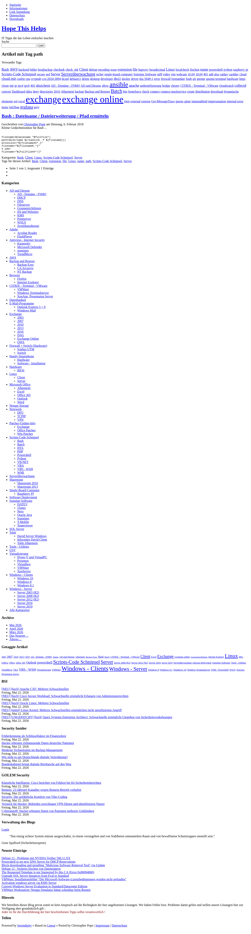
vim (173, 74)
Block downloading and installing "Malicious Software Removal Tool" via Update (53, 868)
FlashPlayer (24, 240)
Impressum (102, 929)
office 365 (20, 666)
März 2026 (16, 635)
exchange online (92, 99)
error (157, 78)
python (228, 69)
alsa (216, 74)
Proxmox (23, 564)
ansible (119, 84)
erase (113, 69)
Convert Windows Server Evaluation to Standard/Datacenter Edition (44, 890)
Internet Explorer (28, 285)
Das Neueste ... (18, 639)
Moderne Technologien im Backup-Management (32, 753)
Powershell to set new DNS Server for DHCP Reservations (38, 865)
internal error (235, 101)
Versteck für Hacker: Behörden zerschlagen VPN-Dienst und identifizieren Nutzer (53, 807)
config (21, 78)
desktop (95, 78)
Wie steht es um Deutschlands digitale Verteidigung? (35, 760)
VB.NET (22, 465)
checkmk (59, 69)
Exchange (15, 317)
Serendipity (24, 929)
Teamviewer (25, 529)
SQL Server (16, 532)
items (5, 107)
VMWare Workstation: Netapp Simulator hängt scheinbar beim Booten (46, 893)
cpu (27, 78)
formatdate (178, 78)
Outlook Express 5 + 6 (31, 310)
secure (41, 74)
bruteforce (134, 91)
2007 (20, 324)
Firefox (21, 282)
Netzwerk (15, 412)
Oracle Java (24, 518)
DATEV (22, 507)
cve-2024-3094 (51, 78)
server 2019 (167, 666)
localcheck (182, 69)
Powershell (24, 458)
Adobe (13, 233)
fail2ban (14, 107)
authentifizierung (150, 85)
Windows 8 (24, 585)
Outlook (22, 402)
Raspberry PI (25, 497)
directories (46, 91)
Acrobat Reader (27, 236)
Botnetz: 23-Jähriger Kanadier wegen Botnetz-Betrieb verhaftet (41, 793)
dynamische (231, 91)
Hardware (23, 363)
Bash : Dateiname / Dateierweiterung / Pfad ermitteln (55, 115)
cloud (242, 74)
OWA (20, 345)
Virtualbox (24, 567)
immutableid (199, 101)
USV (12, 553)
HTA (20, 451)
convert (6, 91)
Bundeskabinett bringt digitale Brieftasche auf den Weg (36, 767)
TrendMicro (24, 257)
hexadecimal (157, 69)
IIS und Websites (28, 215)
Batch (116, 91)
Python (21, 462)
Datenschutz (17, 15)
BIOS (20, 374)
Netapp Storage (19, 409)
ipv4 (20, 85)
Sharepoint (16, 483)
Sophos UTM (25, 352)
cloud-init (9, 79)
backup (79, 91)
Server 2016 (25, 606)
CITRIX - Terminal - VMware (199, 85)
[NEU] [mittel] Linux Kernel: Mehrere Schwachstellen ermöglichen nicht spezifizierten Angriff (62, 713)
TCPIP (21, 419)
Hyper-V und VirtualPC (32, 560)
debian (93, 69)
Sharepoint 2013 (27, 490)
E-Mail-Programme (21, 307)
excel (21, 101)
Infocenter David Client (32, 543)
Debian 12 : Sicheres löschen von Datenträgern (31, 872)
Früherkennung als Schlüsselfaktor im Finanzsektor (34, 739)
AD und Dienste (91, 85)
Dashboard (18, 91)
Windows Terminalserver (33, 296)
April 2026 (16, 632)
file (135, 69)
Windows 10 (25, 582)
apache (134, 85)
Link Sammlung (19, 12)
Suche (5, 41)
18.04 (199, 74)
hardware (233, 78)
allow (105, 85)
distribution (202, 91)
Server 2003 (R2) (28, 596)
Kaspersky (24, 247)
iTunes (21, 511)
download (217, 91)
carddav (234, 74)
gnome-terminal (216, 78)
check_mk (71, 69)
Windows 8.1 (25, 589)
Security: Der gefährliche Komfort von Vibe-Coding (34, 800)
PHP (20, 455)
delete (85, 78)
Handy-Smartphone (21, 359)
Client (83, 69)
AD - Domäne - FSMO (65, 85)
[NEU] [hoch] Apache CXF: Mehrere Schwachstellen (35, 692)
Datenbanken (17, 303)
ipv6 (27, 85)
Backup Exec (25, 268)
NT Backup (24, 275)
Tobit (12, 536)
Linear (51, 929)
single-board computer (118, 74)
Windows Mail (26, 314)
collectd (240, 85)
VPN (20, 423)
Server (55, 74)
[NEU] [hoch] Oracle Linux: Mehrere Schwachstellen (35, 706)
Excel (20, 395)
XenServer (24, 574)
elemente (7, 101)
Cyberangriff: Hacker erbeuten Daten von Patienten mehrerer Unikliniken (48, 814)
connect (155, 91)
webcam (181, 74)
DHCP (21, 201)
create (191, 91)
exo (126, 101)
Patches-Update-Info (22, 426)
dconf (65, 78)
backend (23, 69)
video (166, 74)
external (135, 101)
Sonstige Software (145, 74)
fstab (189, 78)
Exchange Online (28, 342)
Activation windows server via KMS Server (29, 886)
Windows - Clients (21, 578)
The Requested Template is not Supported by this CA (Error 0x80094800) (48, 875)
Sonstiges (23, 522)
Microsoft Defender (29, 250)
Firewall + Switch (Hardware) (28, 349)
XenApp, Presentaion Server (35, 300)
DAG (20, 338)
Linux (170, 69)
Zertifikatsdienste (28, 229)
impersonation (217, 101)
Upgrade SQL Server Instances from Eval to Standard (35, 879)
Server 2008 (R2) (28, 599)
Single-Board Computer (24, 493)
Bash (5, 69)
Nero (20, 515)
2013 (20, 331)
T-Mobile (23, 525)
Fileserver (23, 208)
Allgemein (67, 91)
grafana (26, 107)
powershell (216, 69)
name (204, 69)
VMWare (23, 292)
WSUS (21, 226)
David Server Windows (31, 539)
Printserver (24, 222)
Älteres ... (15, 642)
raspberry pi (240, 69)
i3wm (5, 85)
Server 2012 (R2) (28, 603)
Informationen (18, 8)
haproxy (143, 69)
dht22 (117, 78)
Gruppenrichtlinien (29, 211)
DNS (20, 204)
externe (145, 101)
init (11, 85)
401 (205, 74)
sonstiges (23, 254)
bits (125, 91)
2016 (57, 91)
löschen (194, 69)
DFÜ (20, 416)
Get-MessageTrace (163, 101)
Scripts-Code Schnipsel (19, 74)
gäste (187, 101)
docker (126, 78)
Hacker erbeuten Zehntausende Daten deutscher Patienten (38, 746)
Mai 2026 (15, 628)
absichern (43, 85)
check (145, 91)
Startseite (15, 4)
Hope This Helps (24, 28)
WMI (20, 476)
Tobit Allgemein (27, 546)
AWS (14, 69)
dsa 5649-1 (146, 78)
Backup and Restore (97, 91)
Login (5, 833)
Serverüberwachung (78, 74)
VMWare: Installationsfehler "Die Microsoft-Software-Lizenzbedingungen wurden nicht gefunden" (64, 882)
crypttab (36, 78)
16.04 (191, 74)
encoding (104, 69)
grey (36, 107)
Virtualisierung (18, 557)
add (211, 74)
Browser (14, 278)
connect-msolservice (173, 91)
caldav (224, 74)
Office (12, 666)
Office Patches (26, 433)
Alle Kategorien (19, 613)
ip (16, 85)
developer (107, 78)
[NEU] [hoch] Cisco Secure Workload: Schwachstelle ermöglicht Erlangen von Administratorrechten (65, 699)
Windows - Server (20, 592)
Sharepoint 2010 (27, 486)
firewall (166, 78)
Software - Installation (31, 367)
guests (180, 101)
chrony (175, 85)
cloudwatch (226, 85)
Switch (21, 356)
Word (20, 405)
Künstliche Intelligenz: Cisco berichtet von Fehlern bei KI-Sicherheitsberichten (51, 786)
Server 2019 (25, 610)
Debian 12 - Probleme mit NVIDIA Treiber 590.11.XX (36, 861)
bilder (33, 69)
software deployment (201, 666)
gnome (201, 78)
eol (16, 101)
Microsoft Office (20, 388)
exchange (43, 99)
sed (48, 74)
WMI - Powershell (219, 673)
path (88, 164)
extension (125, 69)
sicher (100, 74)
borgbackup (45, 69)
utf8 (159, 74)
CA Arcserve (25, 271)
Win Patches (25, 437)
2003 (20, 321)
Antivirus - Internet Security (27, 243)
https (242, 78)
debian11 (75, 78)
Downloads (16, 19)
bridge (166, 85)
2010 (20, 328)
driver (134, 78)
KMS (20, 218)
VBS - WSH (25, 472)
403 (32, 85)
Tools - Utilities (19, 550)
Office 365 (24, 398)
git (194, 78)
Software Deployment (23, 500)
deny (36, 91)
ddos (29, 91)
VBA (20, 469)
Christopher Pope (34, 124)
